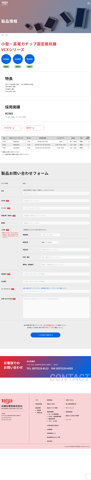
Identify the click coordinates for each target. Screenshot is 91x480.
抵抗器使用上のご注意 (53, 437)
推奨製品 (49, 400)
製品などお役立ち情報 (72, 416)
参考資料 (49, 441)
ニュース (68, 420)
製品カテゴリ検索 (52, 408)
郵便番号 (25, 235)
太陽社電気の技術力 (53, 425)
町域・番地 (26, 257)
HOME (2, 35)
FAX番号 (3, 281)
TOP (36, 400)
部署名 (3, 223)
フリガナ (5, 208)
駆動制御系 (52, 419)
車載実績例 (50, 412)
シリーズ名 (4, 183)
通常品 (39, 410)
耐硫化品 (39, 413)
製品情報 (38, 408)
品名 (2, 191)
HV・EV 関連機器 (54, 414)
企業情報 (49, 429)
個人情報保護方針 (71, 404)
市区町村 (25, 250)
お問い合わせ (70, 400)
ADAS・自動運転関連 (55, 416)
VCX (7, 35)
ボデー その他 (53, 421)
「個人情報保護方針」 (48, 325)
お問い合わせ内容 (8, 299)
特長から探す (51, 404)
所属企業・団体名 (8, 215)
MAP (55, 365)
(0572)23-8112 (40, 368)
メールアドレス (7, 289)
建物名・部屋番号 (28, 264)
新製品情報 (38, 404)
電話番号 (5, 274)
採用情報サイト (51, 433)
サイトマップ (70, 408)
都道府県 (25, 242)
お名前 (5, 201)
